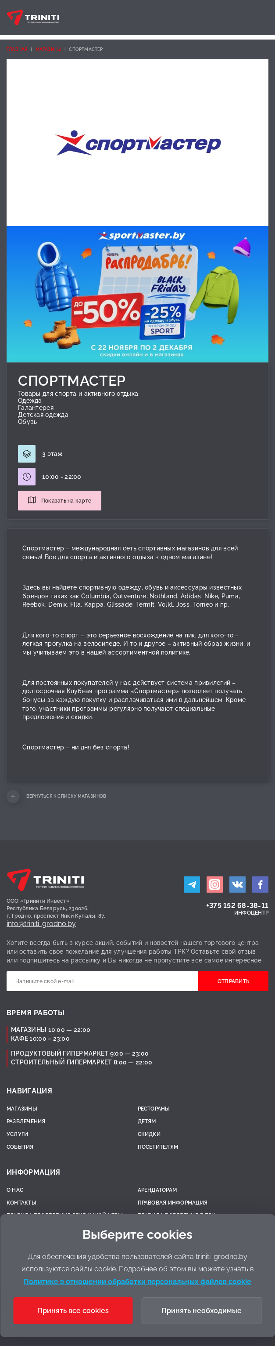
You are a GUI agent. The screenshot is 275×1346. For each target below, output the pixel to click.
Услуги (17, 1134)
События (20, 1147)
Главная (17, 49)
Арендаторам (157, 1190)
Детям (147, 1121)
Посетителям (158, 1147)
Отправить (233, 981)
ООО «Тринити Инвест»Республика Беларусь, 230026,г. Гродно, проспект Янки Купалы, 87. (56, 908)
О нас (15, 1190)
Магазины (49, 49)
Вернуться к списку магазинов (66, 796)
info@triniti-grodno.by (41, 923)
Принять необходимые (201, 1310)
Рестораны (154, 1109)
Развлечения (26, 1121)
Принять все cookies (73, 1310)
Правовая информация (173, 1203)
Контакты (21, 1203)
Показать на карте (66, 501)
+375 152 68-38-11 (237, 905)
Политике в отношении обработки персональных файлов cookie (137, 1281)
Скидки (149, 1134)
